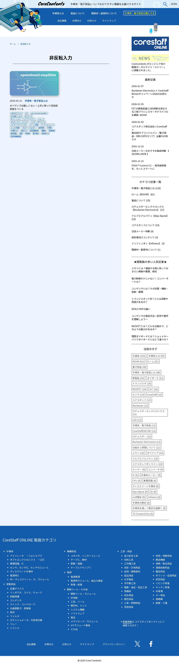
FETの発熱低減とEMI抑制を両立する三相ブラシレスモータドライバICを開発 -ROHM (150, 109)
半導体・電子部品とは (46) (146, 372)
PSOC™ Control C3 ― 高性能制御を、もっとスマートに (150, 164)
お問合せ (76, 20)
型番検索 (127, 621)
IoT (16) (153, 389)
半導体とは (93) (156, 356)
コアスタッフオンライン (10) (147, 464)
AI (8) (153, 491)
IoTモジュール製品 (80, 625)
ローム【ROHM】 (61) (143, 194)
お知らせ (91, 20)
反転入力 (24, 130)
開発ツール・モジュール (83, 593)
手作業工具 (130, 583)
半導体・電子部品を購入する (140, 13)
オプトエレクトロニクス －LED (27, 559)
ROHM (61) (138, 361)
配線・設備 (76, 563)
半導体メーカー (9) (151, 475)
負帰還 (38, 133)
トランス (14, 628)
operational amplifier (40, 113)
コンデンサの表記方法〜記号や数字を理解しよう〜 (150, 317)
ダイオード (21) (155, 378)
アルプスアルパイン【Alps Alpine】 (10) (150, 217)
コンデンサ (16, 600)
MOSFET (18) (139, 389)
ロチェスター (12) (141, 436)
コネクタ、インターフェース (85, 555)
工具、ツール (77, 601)
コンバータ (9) (155, 469)
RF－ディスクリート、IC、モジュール (29, 579)
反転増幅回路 (35, 130)
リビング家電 (163, 583)
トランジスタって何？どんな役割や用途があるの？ (150, 300)
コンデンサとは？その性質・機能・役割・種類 (150, 290)
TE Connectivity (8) (142, 513)
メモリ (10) (138, 453)
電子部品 (47, 133)
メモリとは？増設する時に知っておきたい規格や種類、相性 (150, 269)
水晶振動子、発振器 (20, 608)
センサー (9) (138, 469)
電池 (73, 617)
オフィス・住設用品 (166, 575)
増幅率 (46, 130)
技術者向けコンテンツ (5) (145, 237)
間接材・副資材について (104, 13)
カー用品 (160, 595)
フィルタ (14, 616)
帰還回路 (14, 133)
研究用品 (160, 579)
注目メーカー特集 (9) (143, 231)
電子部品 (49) (139, 367)
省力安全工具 (131, 555)
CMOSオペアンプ (16, 113)
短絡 (31, 133)
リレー (13, 624)
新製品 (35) (138, 378)
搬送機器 (160, 559)
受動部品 (11, 584)
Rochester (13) (140, 405)
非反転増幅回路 (27, 136)
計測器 (74, 597)
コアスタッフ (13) (141, 400)
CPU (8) (136, 480)
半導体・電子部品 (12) (144, 425)
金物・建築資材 (132, 571)
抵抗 (12, 612)
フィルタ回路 (15, 128)
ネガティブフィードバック (19, 122)
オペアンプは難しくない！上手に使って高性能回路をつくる (34, 107)
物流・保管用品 (164, 555)
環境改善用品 (163, 567)
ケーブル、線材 (79, 559)
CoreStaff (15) (154, 394)
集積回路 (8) (150, 480)
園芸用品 (160, 571)
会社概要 (62, 20)
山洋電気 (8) (138, 497)
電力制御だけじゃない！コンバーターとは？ (150, 280)
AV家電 (159, 591)
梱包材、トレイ (79, 605)
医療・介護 (161, 603)
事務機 (159, 599)
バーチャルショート (49, 125)
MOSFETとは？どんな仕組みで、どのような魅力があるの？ (150, 327)
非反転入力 (14, 136)
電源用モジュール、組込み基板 (87, 580)
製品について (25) (141, 200)
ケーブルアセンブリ (81, 567)
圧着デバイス (17, 588)
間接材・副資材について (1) (146, 249)
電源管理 (75, 576)
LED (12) (137, 420)
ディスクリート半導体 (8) (145, 486)
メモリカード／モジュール (84, 621)
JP (172, 4)
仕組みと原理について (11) (146, 447)
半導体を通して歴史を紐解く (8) (149, 508)
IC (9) (135, 475)
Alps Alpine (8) (140, 491)
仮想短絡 (43, 128)
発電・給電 (76, 584)
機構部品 (71, 551)
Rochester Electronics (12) (146, 442)
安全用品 (128, 595)
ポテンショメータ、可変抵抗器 (26, 620)
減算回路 (23, 133)
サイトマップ (109, 20)
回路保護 (14, 596)
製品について (77, 13)
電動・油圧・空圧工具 (135, 587)
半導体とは (58, 13)
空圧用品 (128, 575)
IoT (27, 113)
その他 (74, 629)
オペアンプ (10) (155, 453)
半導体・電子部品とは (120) (146, 188)
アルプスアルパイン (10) (145, 458)
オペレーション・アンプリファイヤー (23, 119)
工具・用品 (126, 551)
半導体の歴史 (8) (141, 502)
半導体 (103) (139, 356)
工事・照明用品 (132, 603)
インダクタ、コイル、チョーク (26, 592)
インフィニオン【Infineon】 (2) (148, 243)
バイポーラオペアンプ (39, 122)
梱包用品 (128, 599)
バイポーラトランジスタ (19, 125)
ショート (42, 119)
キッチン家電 (163, 587)
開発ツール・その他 (77, 589)
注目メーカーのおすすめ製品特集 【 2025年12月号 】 (150, 150)
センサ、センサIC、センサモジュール (29, 567)
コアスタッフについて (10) (145, 225)
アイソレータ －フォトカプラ (26, 555)
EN (175, 4)
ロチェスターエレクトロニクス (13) (148, 412)
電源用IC (14, 575)
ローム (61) (153, 361)
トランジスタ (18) (141, 383)
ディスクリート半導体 (21, 571)
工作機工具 (130, 563)
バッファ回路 (34, 125)
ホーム (13, 43)
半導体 (51, 128)
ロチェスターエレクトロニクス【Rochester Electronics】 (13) (148, 208)
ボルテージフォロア (29, 128)
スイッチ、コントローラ (22, 604)
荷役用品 (128, 607)
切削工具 (128, 559)
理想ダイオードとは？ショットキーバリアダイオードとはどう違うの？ (150, 338)
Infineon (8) (154, 497)
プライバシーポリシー (113, 644)
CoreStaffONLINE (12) (144, 431)
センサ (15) (138, 394)
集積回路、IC (17, 563)
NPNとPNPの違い (141, 309)
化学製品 (128, 579)
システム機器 (77, 609)
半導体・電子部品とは (36, 100)
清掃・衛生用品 (164, 563)
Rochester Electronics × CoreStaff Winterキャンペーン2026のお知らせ (150, 91)
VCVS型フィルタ (16, 116)
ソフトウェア (77, 613)
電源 (69, 572)
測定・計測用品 (132, 567)
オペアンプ (29, 116)
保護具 (127, 591)
